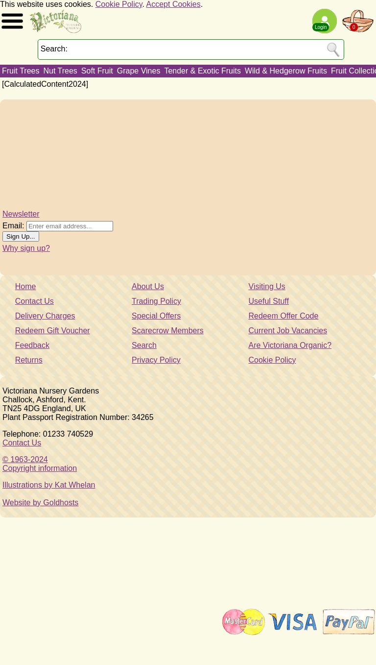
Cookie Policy (118, 4)
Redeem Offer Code (284, 316)
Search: (54, 49)
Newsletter (21, 214)
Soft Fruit (97, 71)
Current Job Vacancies (288, 330)
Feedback (32, 345)
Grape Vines (139, 71)
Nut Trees (60, 71)
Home (25, 286)
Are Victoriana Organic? (290, 345)
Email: (13, 226)
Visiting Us (267, 286)
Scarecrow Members (168, 330)
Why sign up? (26, 248)
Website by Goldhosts (40, 502)
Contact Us (34, 301)
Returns (29, 360)
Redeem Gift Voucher (52, 330)
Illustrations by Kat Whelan (48, 485)
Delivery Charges (45, 316)
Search (144, 345)
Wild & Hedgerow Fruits (286, 71)
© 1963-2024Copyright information (39, 463)
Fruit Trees (20, 71)
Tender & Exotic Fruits (202, 71)
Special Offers (156, 316)
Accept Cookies (173, 4)
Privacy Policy (156, 360)
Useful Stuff (269, 301)
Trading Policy (156, 301)
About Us (148, 286)
